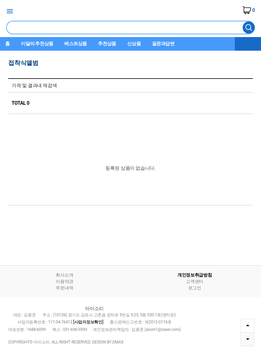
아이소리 (130, 11)
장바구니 (249, 10)
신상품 (133, 43)
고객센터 (194, 281)
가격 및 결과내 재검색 (34, 85)
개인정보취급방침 (194, 275)
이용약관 (64, 281)
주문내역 (64, 287)
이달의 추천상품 (37, 43)
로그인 (194, 287)
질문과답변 (163, 43)
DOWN (247, 339)
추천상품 (107, 43)
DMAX (118, 342)
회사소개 (64, 275)
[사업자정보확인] (88, 322)
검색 (249, 27)
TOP (247, 325)
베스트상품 (75, 43)
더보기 (248, 44)
